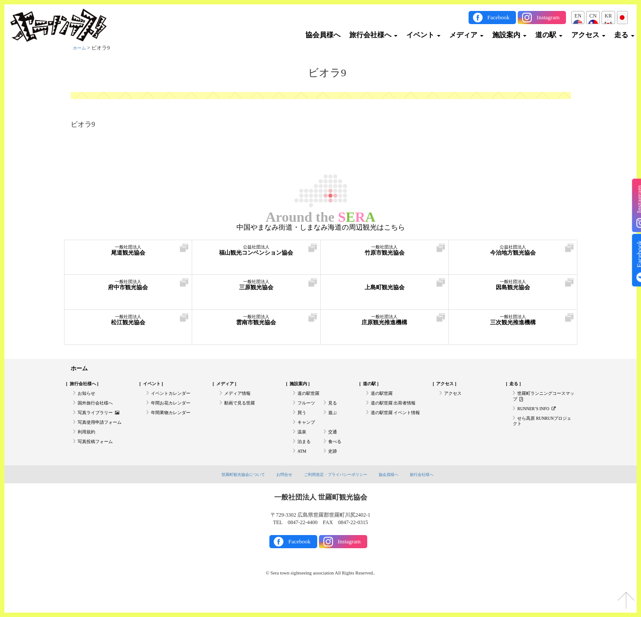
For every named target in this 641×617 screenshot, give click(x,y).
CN (593, 16)
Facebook (498, 17)
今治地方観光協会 (512, 254)
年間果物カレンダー (174, 422)
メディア (466, 35)
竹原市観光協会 (384, 254)
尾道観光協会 (128, 254)
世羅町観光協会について (229, 494)
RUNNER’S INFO (541, 417)
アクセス (588, 35)
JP (622, 16)
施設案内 (509, 35)
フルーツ (308, 410)
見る (333, 410)
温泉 (302, 446)
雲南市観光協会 (256, 324)
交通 (333, 446)
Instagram (548, 17)
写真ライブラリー (103, 422)
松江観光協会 (128, 324)
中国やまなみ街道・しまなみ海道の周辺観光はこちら (320, 227)
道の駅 (548, 35)
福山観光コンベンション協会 (256, 254)
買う (302, 422)
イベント (423, 35)
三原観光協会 (256, 289)
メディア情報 (240, 398)
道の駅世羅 (310, 398)
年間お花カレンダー (174, 410)
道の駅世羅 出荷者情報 (398, 410)
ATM (302, 471)
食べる (336, 459)
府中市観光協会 (128, 289)
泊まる (305, 459)
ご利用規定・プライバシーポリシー (337, 494)
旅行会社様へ (373, 35)
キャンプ (308, 434)
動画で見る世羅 (242, 410)
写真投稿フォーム (99, 459)
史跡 (333, 471)
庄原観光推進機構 (384, 324)
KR (608, 16)
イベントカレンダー (174, 398)
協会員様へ (322, 35)
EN (577, 16)
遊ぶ (333, 422)
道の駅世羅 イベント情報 (395, 426)
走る (624, 35)
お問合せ (277, 494)
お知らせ (88, 398)
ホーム (81, 48)
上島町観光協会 (384, 289)
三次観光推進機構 (512, 324)
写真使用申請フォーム (104, 434)
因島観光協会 (512, 289)
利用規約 (88, 446)
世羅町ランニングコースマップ (541, 401)
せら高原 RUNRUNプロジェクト (543, 432)
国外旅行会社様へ (99, 410)
